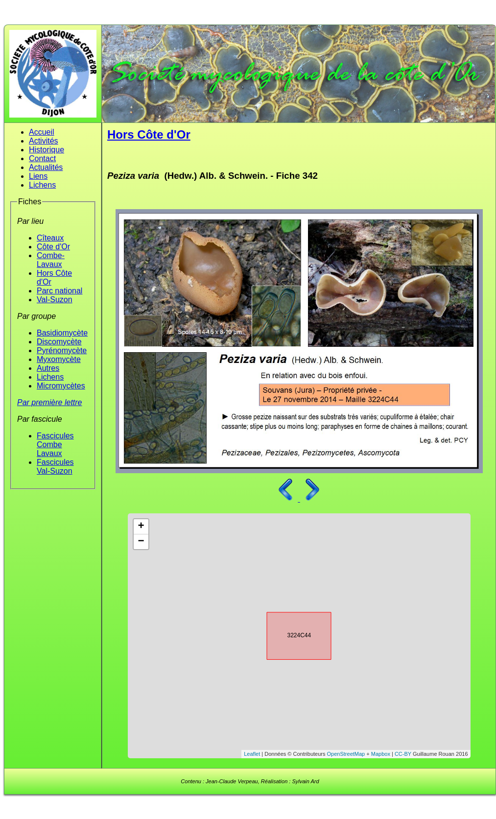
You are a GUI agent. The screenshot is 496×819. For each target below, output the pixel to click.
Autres (48, 368)
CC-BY (403, 754)
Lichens (42, 185)
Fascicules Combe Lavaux (55, 445)
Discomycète (59, 341)
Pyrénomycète (62, 350)
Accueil (41, 132)
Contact (42, 158)
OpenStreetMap (346, 754)
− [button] (141, 541)
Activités (43, 141)
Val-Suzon (54, 299)
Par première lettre (49, 402)
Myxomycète (59, 359)
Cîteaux (50, 238)
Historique (46, 149)
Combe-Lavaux (51, 259)
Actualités (46, 167)
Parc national (59, 291)
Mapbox (380, 754)
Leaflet (252, 754)
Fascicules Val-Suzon (55, 466)
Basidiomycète (62, 333)
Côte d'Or (53, 246)
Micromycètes (61, 386)
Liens (38, 176)
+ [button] (141, 526)
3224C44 (290, 634)
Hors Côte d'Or (148, 134)
